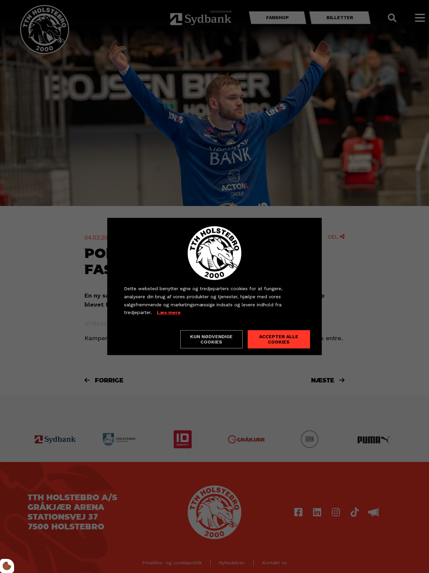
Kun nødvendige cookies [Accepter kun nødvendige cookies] (211, 339)
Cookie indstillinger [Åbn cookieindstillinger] (148, 339)
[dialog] (214, 286)
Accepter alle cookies (278, 339)
